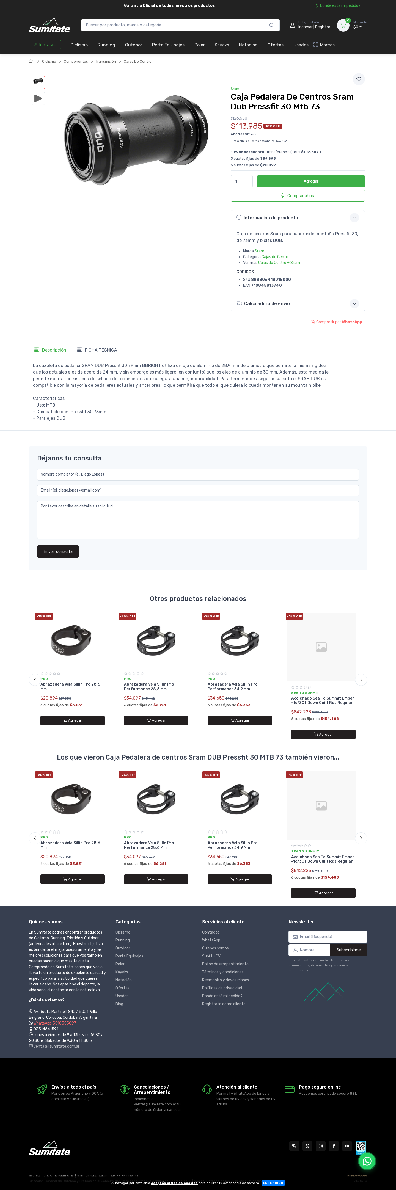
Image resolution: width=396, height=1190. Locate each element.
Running (106, 45)
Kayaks (222, 45)
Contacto (210, 932)
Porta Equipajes (168, 45)
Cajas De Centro (138, 61)
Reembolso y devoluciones (225, 980)
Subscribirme (349, 950)
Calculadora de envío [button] (263, 303)
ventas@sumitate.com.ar (54, 1046)
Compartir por (336, 322)
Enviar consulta (58, 551)
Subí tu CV (211, 956)
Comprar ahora (297, 195)
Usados (301, 45)
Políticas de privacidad (222, 988)
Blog (119, 1004)
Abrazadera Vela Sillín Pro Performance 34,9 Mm (233, 686)
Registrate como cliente (224, 1004)
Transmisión (106, 61)
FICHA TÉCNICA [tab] (97, 350)
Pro (44, 679)
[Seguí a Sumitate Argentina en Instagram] (321, 1146)
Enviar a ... (45, 44)
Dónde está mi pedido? (222, 996)
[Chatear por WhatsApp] (367, 1161)
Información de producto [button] (267, 217)
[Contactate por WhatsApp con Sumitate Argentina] (307, 1146)
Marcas (324, 45)
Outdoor (133, 45)
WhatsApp (211, 940)
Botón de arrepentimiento (225, 964)
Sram (235, 89)
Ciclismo (79, 45)
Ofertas (276, 45)
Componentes (76, 61)
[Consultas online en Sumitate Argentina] (294, 1146)
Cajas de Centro (276, 257)
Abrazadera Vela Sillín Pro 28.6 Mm (70, 686)
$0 (360, 25)
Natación (248, 45)
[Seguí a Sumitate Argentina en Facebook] (334, 1146)
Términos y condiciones (223, 972)
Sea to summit (305, 693)
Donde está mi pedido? (337, 5)
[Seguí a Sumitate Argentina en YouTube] (347, 1146)
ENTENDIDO (273, 1183)
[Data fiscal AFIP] (360, 1148)
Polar (199, 45)
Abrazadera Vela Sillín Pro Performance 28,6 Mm (149, 686)
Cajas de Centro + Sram (279, 262)
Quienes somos (215, 948)
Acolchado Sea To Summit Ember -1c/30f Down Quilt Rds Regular (322, 700)
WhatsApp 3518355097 (55, 1023)
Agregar (311, 181)
